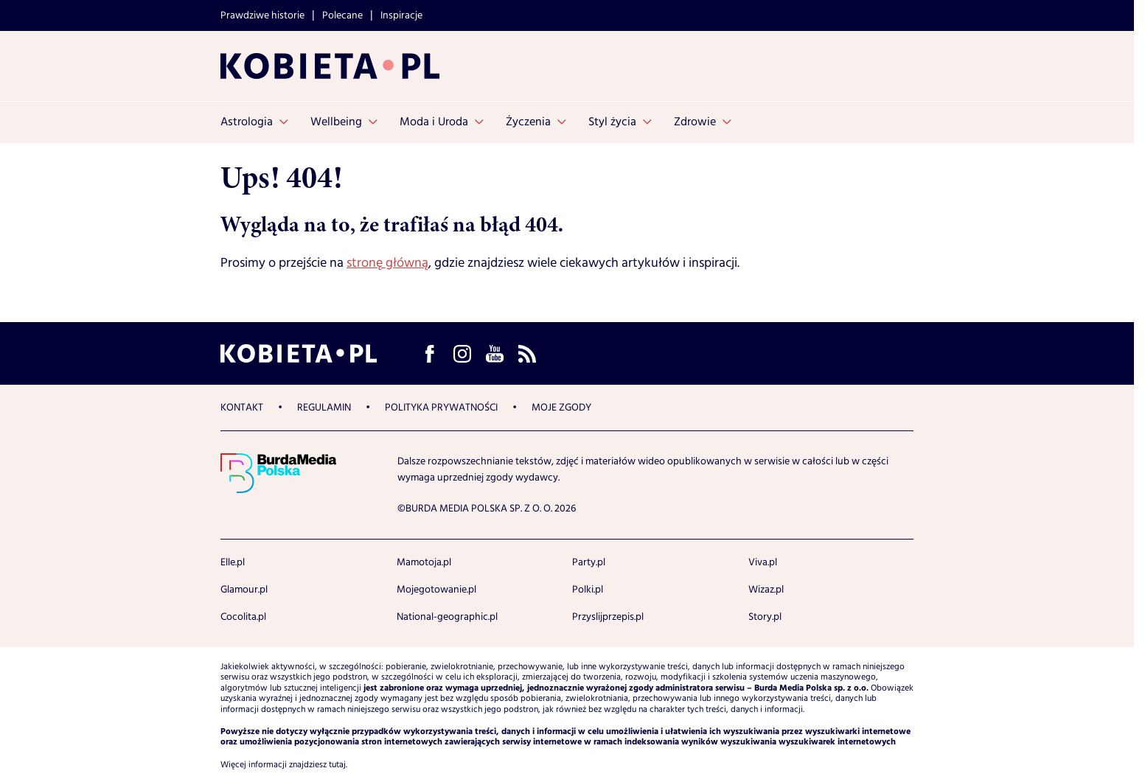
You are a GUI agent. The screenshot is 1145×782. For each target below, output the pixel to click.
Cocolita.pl (243, 617)
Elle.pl (232, 562)
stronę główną (387, 263)
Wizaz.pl (766, 589)
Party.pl (588, 562)
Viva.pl (762, 562)
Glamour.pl (244, 589)
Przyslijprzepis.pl (608, 617)
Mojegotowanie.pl (436, 589)
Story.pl (765, 617)
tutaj (337, 765)
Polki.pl (587, 589)
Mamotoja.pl (424, 562)
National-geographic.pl (447, 617)
